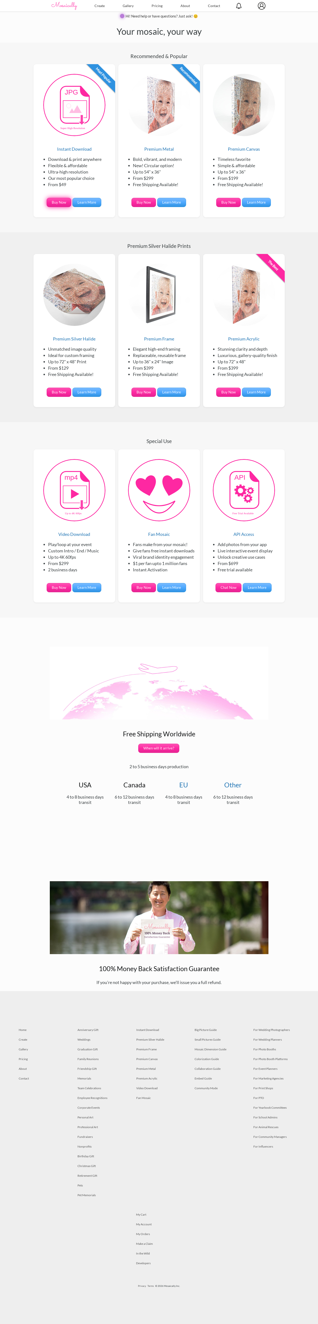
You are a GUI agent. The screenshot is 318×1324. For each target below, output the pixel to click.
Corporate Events (88, 1107)
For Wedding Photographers (271, 1030)
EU (183, 785)
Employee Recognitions (92, 1098)
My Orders (143, 1234)
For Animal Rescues (265, 1127)
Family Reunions (88, 1059)
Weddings (83, 1039)
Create (100, 6)
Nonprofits (84, 1146)
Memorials (84, 1078)
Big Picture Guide (206, 1030)
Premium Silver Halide (74, 302)
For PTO (258, 1098)
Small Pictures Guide (208, 1039)
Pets (80, 1185)
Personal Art (85, 1117)
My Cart (141, 1214)
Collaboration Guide (208, 1069)
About (185, 6)
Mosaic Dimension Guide (210, 1049)
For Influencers (263, 1146)
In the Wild (143, 1253)
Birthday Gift (85, 1156)
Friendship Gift (87, 1069)
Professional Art (87, 1127)
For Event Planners (265, 1069)
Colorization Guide (207, 1059)
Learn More (86, 202)
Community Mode (206, 1088)
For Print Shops (263, 1088)
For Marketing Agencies (268, 1078)
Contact (214, 6)
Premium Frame (159, 302)
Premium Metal (159, 113)
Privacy (142, 1285)
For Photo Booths (264, 1049)
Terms (150, 1285)
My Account (144, 1224)
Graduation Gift (87, 1049)
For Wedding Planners (267, 1039)
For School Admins (265, 1117)
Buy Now (59, 202)
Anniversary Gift (87, 1030)
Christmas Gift (86, 1166)
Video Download (74, 498)
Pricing (157, 6)
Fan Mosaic (159, 498)
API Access (244, 498)
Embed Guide (203, 1078)
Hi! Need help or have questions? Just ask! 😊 (162, 16)
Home (22, 1030)
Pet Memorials (86, 1195)
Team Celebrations (89, 1088)
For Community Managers (270, 1137)
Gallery (128, 6)
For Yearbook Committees (270, 1107)
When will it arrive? (158, 748)
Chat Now (228, 587)
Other (233, 785)
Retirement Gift (87, 1175)
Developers (143, 1263)
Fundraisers (85, 1137)
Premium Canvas (244, 113)
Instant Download (74, 113)
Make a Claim (144, 1244)
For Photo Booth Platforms (270, 1059)
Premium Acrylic (244, 302)
